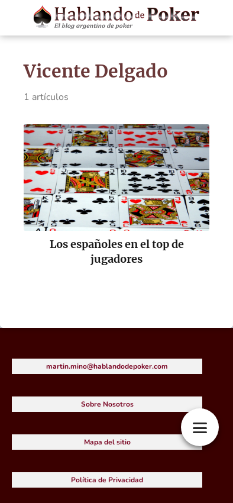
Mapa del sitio (107, 442)
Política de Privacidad (107, 480)
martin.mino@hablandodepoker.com (107, 366)
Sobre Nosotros (107, 404)
